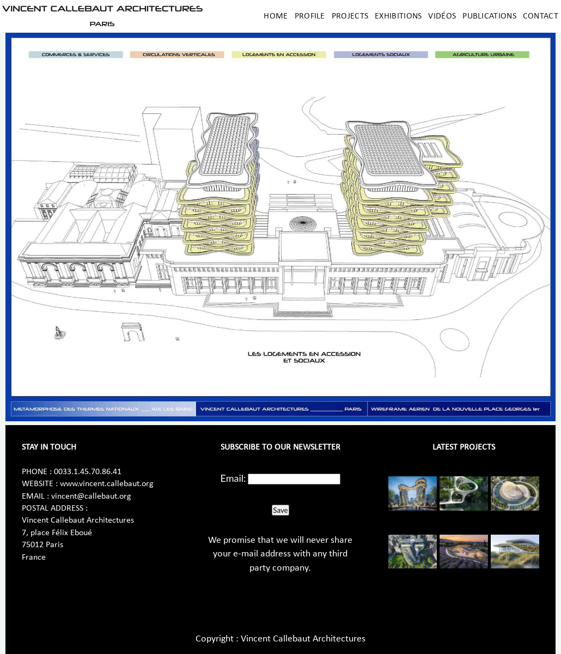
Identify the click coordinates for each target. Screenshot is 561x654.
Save (280, 510)
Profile (310, 16)
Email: (233, 478)
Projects (350, 16)
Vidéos (442, 16)
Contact (540, 16)
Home (276, 16)
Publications (489, 16)
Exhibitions (398, 16)
